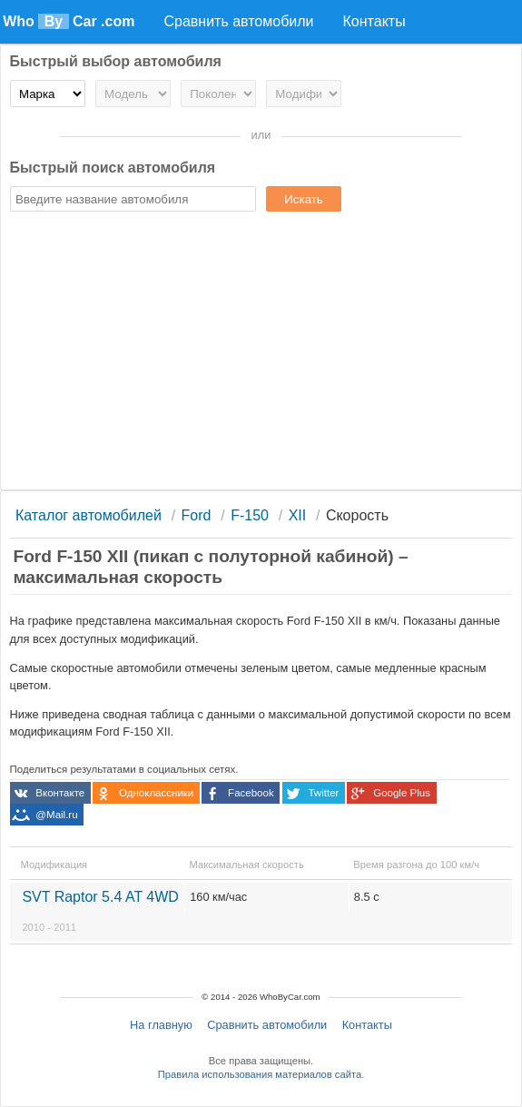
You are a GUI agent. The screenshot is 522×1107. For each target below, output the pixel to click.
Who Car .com (68, 21)
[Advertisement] (261, 353)
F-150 (250, 515)
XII (298, 515)
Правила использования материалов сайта (259, 1074)
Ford (197, 515)
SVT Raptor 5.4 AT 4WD (100, 911)
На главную (161, 1025)
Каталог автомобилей (88, 515)
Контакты (367, 1025)
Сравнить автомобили (267, 1025)
